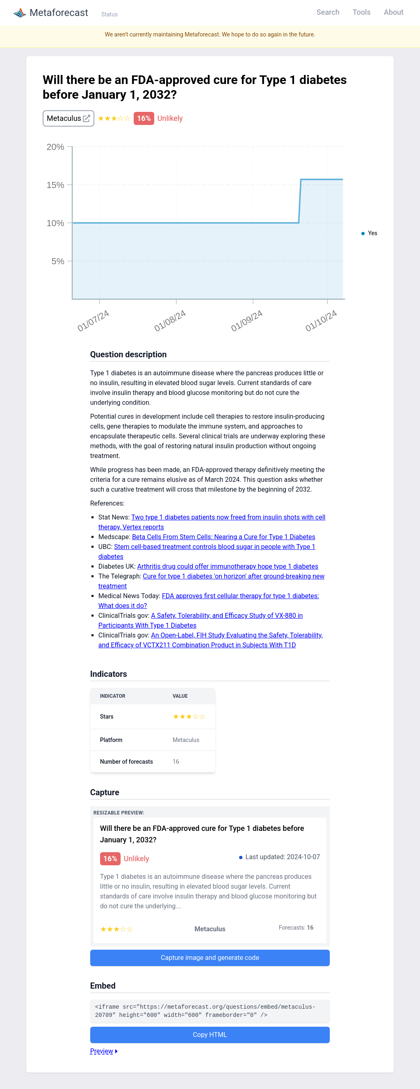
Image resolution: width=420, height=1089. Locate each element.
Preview (105, 1051)
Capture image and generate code (210, 958)
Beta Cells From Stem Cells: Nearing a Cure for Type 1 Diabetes (223, 537)
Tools (362, 12)
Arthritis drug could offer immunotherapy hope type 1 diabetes (227, 566)
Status (109, 14)
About (394, 12)
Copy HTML (210, 1035)
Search (328, 12)
